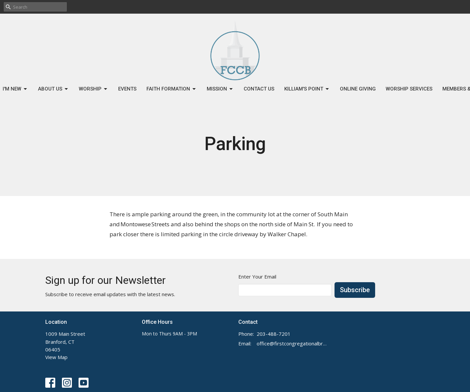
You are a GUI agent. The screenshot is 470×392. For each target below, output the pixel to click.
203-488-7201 (274, 333)
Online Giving (358, 89)
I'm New (15, 89)
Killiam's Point (307, 89)
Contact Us (259, 89)
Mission (220, 89)
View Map (56, 357)
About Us (53, 89)
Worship (93, 89)
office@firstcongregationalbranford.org (292, 343)
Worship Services (409, 89)
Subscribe (355, 290)
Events (127, 89)
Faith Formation (171, 89)
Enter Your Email (257, 276)
